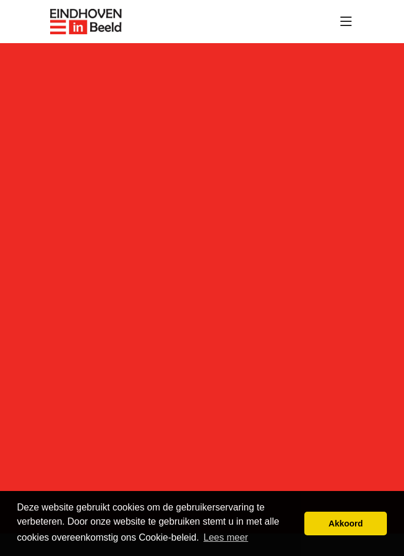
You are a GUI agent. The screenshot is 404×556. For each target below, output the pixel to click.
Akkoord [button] (346, 523)
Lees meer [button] (225, 537)
